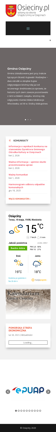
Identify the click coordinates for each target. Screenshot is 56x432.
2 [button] (19, 411)
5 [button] (27, 411)
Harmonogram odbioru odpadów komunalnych (27, 186)
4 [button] (24, 411)
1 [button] (16, 411)
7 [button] (32, 411)
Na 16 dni (12, 281)
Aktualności (26, 335)
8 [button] (35, 411)
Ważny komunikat (18, 174)
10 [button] (40, 411)
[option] (28, 390)
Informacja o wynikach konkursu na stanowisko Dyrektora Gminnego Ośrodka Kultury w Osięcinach (28, 149)
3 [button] (21, 411)
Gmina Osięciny (19, 70)
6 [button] (29, 411)
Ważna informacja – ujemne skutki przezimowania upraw (27, 163)
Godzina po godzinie (17, 278)
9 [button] (37, 411)
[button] (8, 391)
